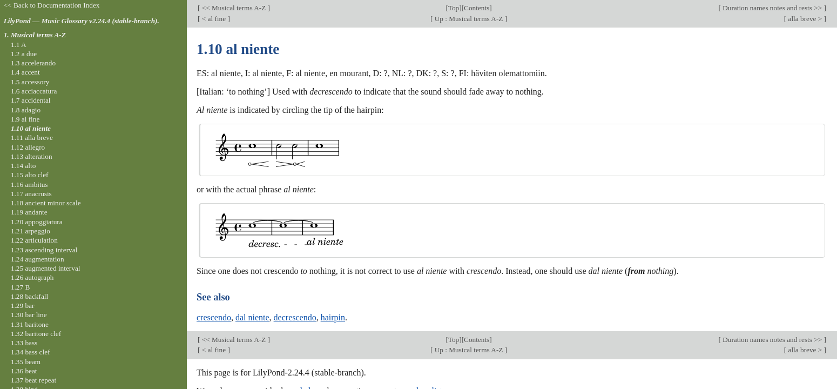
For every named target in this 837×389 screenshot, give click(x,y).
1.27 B (20, 287)
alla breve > (805, 19)
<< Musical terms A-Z (233, 8)
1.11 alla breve (32, 137)
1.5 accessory (30, 82)
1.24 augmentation (37, 259)
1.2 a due (24, 54)
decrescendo (295, 317)
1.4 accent (25, 72)
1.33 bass (24, 343)
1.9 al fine (25, 119)
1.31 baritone (30, 324)
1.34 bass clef (30, 352)
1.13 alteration (31, 156)
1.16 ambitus (29, 184)
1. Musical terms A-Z (35, 35)
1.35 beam (25, 362)
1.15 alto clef (30, 175)
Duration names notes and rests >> (772, 8)
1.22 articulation (34, 240)
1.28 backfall (29, 296)
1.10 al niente (31, 128)
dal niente (252, 317)
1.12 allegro (28, 147)
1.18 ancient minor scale (46, 203)
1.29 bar (22, 305)
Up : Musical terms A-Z (468, 19)
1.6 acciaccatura (34, 91)
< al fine (213, 19)
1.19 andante (29, 212)
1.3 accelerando (33, 63)
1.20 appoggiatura (37, 222)
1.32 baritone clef (36, 334)
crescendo (214, 317)
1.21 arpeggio (30, 231)
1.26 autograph (32, 277)
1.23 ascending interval (44, 250)
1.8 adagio (25, 110)
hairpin (333, 317)
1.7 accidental (31, 100)
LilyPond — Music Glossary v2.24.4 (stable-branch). (81, 21)
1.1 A (18, 45)
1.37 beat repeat (33, 380)
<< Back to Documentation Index (52, 5)
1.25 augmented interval (45, 268)
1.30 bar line (29, 315)
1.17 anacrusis (31, 194)
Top (453, 8)
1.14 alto (23, 166)
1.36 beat (24, 371)
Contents (476, 8)
